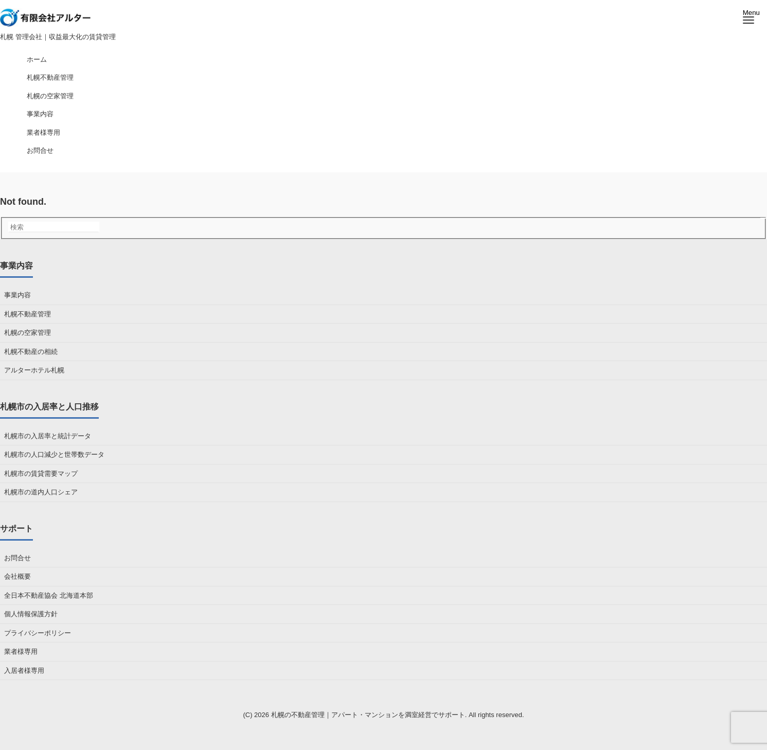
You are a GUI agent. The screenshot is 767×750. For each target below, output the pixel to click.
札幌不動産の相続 (31, 351)
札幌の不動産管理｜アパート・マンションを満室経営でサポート (368, 715)
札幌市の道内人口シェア (41, 492)
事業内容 (17, 295)
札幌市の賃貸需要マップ (41, 473)
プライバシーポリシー (37, 633)
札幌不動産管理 (27, 314)
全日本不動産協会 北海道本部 (48, 595)
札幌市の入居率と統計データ (47, 436)
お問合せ (17, 558)
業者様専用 (21, 651)
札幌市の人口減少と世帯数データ (54, 454)
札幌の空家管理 (27, 332)
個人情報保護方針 (31, 614)
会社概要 (17, 576)
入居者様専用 (24, 670)
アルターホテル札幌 (34, 370)
